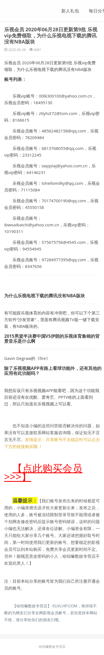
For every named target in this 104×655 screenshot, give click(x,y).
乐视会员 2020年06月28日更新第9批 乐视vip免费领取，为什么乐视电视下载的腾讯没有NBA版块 (50, 35)
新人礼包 (70, 11)
